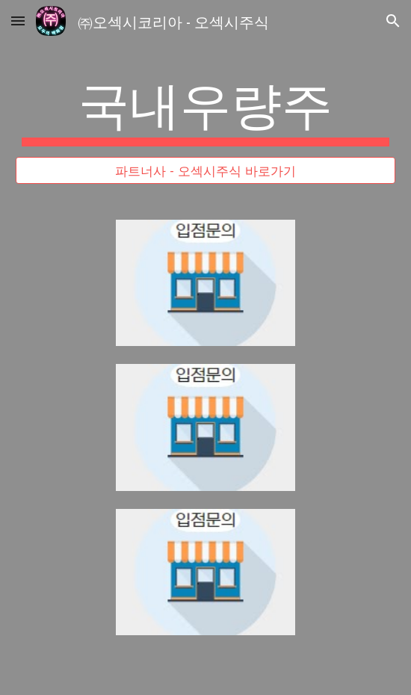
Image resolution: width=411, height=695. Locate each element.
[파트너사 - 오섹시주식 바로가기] (205, 170)
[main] (205, 108)
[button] (18, 20)
